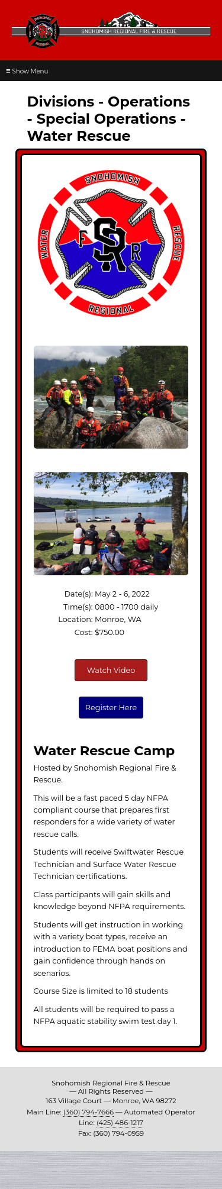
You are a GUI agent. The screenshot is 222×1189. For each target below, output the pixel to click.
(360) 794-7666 (88, 1112)
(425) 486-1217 (119, 1123)
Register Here (111, 707)
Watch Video (111, 670)
